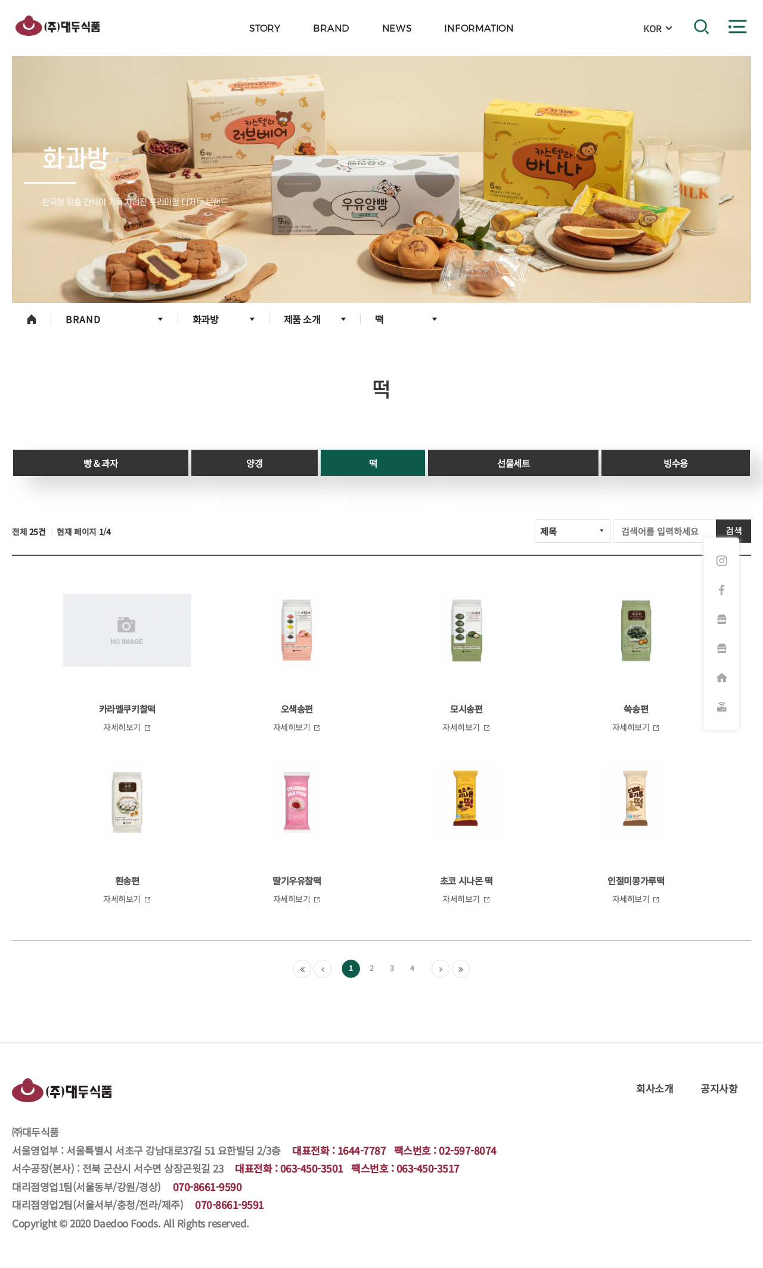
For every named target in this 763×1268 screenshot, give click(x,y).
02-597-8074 (468, 1150)
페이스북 (721, 590)
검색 (733, 530)
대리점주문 (721, 678)
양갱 (254, 462)
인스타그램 (721, 561)
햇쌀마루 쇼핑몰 (721, 649)
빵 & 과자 (100, 462)
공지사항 (718, 1088)
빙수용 (675, 462)
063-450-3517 (428, 1168)
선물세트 (513, 462)
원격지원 (721, 707)
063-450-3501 (311, 1168)
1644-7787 (361, 1150)
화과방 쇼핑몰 (721, 620)
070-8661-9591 (229, 1204)
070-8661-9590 (207, 1186)
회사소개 (654, 1088)
